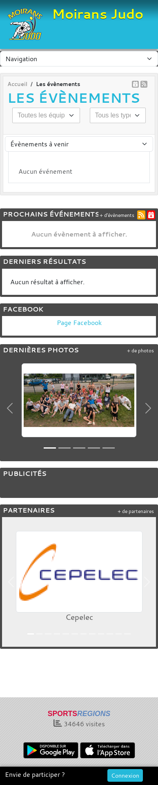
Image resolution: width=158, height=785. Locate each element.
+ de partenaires (136, 511)
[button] (10, 408)
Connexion (125, 775)
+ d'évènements (117, 215)
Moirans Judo (97, 14)
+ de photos (140, 350)
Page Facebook (79, 322)
